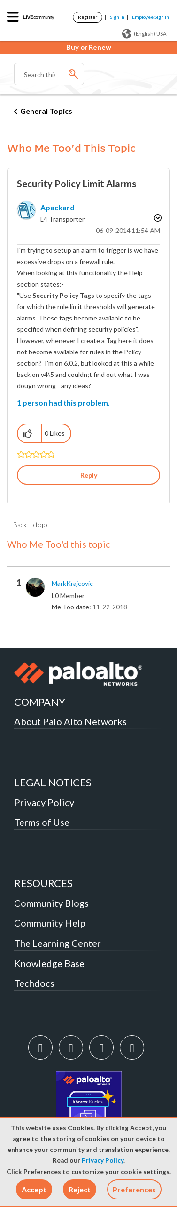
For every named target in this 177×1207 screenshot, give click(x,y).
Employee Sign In (150, 17)
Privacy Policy (102, 1160)
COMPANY (39, 701)
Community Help (49, 922)
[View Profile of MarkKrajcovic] (72, 583)
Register (87, 17)
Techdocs (34, 983)
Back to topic (31, 524)
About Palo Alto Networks (70, 721)
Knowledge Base (49, 963)
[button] (34, 1189)
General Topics (46, 110)
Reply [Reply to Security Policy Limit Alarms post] (88, 475)
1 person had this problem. (63, 402)
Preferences (134, 1189)
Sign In (117, 17)
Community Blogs (51, 903)
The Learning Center (57, 943)
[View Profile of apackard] (57, 207)
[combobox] (49, 74)
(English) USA (144, 34)
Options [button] (157, 218)
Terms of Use (41, 822)
